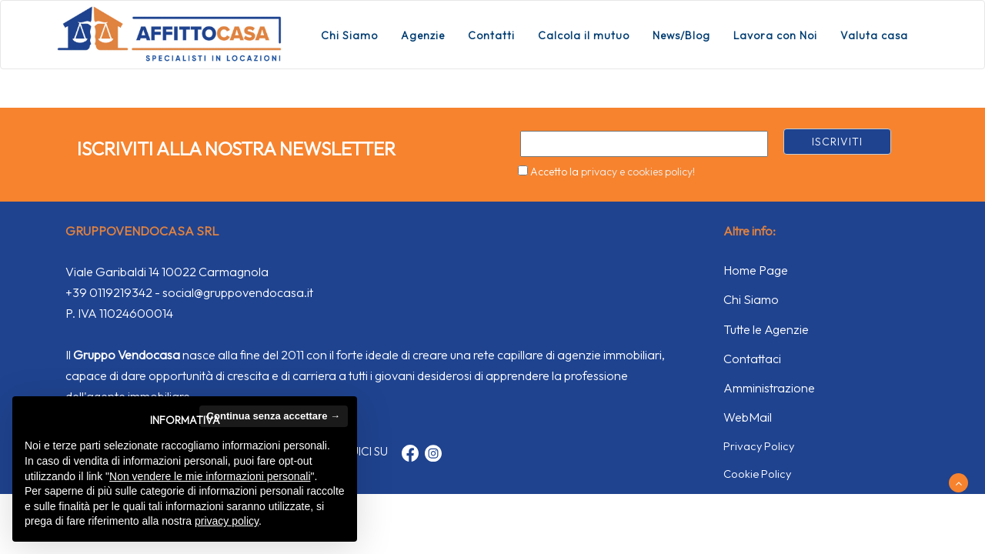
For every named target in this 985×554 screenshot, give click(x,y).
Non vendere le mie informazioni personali (209, 476)
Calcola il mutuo (583, 35)
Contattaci (752, 358)
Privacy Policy (758, 446)
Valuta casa (874, 35)
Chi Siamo (349, 35)
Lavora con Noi (775, 35)
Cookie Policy (757, 473)
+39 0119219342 (108, 292)
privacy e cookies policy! (638, 172)
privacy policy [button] (227, 521)
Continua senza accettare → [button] (273, 416)
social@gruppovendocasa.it (237, 292)
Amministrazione (769, 387)
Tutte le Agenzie (766, 329)
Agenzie (423, 35)
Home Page (755, 270)
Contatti (491, 35)
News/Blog (681, 35)
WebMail (747, 417)
